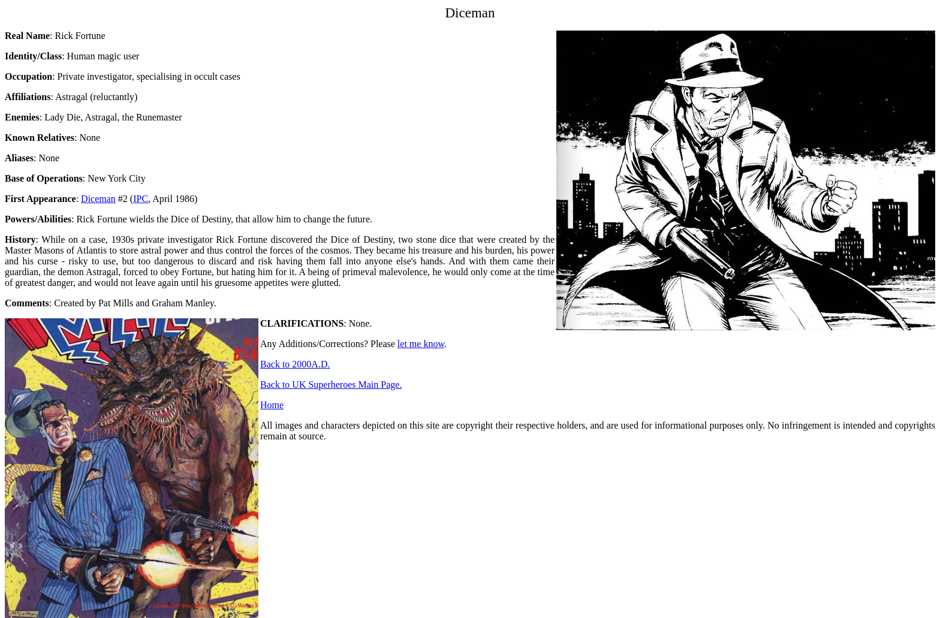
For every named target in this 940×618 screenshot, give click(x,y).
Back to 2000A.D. (295, 364)
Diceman (98, 199)
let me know (420, 344)
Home (272, 405)
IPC (140, 199)
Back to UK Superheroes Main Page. (331, 384)
